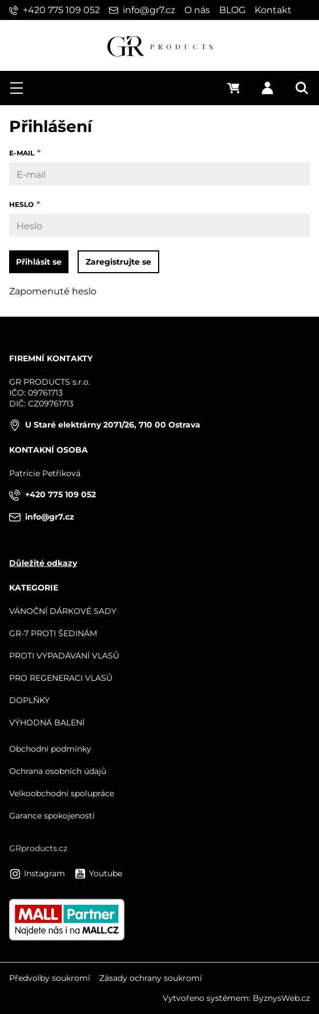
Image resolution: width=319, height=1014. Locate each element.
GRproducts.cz (38, 848)
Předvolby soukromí (49, 978)
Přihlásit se (39, 262)
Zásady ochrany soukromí (150, 978)
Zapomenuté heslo (52, 291)
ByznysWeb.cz (281, 998)
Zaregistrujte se (118, 262)
